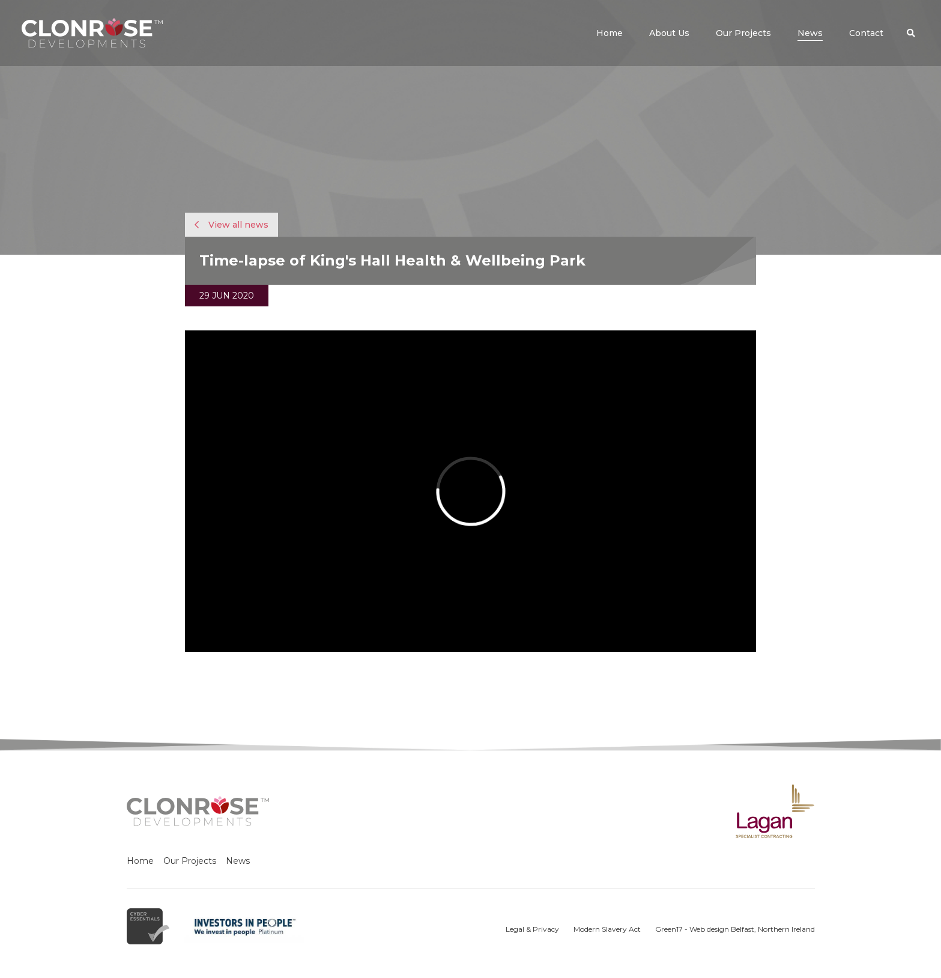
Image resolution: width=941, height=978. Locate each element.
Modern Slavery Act (607, 929)
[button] (911, 33)
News (238, 860)
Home (140, 860)
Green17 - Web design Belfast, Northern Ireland (735, 929)
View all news (231, 224)
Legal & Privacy (532, 929)
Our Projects (189, 860)
